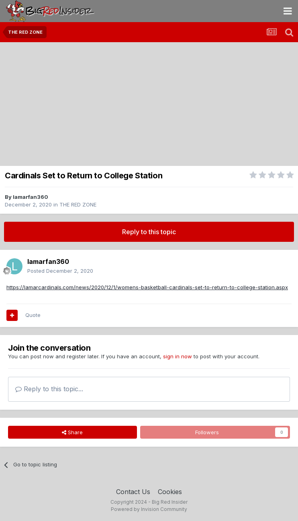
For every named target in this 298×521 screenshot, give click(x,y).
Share (72, 432)
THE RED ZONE (77, 204)
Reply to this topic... (49, 389)
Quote (33, 315)
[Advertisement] (149, 102)
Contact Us (133, 492)
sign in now (177, 356)
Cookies (170, 492)
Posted (60, 271)
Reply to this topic (149, 232)
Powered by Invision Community (149, 509)
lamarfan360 (30, 197)
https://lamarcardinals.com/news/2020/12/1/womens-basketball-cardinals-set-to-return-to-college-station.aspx (147, 287)
